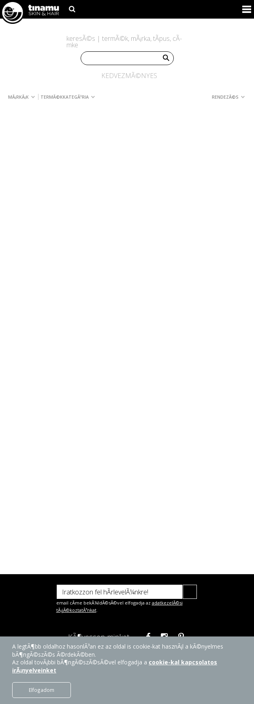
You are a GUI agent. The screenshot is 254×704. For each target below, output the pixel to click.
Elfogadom (41, 690)
